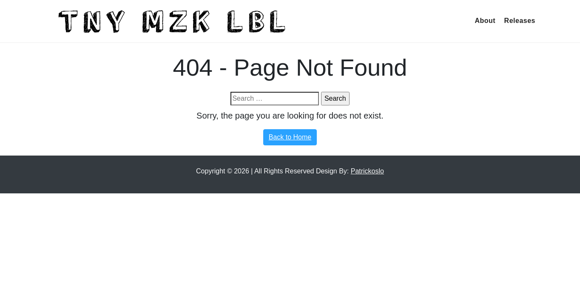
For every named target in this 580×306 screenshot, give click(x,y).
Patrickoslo (367, 171)
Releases (519, 20)
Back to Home (290, 137)
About (485, 20)
